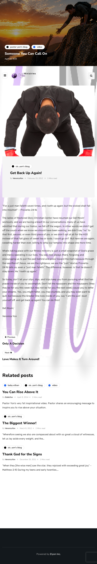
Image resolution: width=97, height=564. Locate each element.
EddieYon (9, 399)
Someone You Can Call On (26, 53)
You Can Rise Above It (20, 394)
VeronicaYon (18, 178)
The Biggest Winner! (19, 425)
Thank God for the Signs (22, 456)
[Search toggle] (91, 75)
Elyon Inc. (55, 554)
